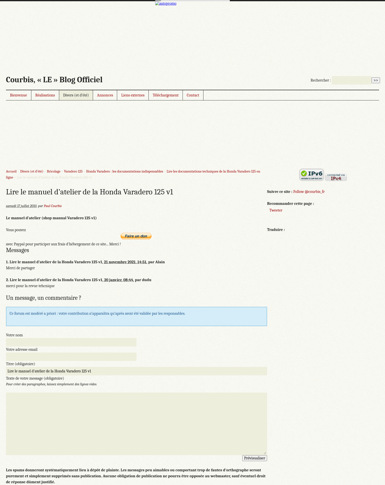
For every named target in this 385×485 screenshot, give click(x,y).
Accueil (11, 171)
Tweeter (275, 210)
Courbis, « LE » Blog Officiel (54, 79)
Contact (193, 95)
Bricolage (53, 171)
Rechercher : (321, 80)
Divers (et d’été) (76, 95)
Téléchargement (166, 95)
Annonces (105, 95)
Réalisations (45, 95)
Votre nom (14, 335)
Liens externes (132, 95)
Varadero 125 (73, 171)
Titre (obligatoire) (20, 364)
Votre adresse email (22, 349)
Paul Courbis (53, 206)
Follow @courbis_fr (309, 191)
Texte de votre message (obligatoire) (35, 378)
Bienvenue (18, 95)
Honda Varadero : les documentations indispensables (124, 171)
